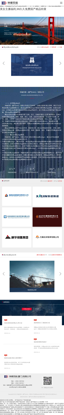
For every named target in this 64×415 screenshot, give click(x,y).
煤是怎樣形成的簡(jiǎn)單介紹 (13, 323)
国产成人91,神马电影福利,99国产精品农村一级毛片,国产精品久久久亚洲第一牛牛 (24, 402)
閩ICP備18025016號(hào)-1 (50, 394)
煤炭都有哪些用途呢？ (40, 342)
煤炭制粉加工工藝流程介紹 (42, 322)
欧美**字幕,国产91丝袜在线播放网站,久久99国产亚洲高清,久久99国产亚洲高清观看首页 (37, 410)
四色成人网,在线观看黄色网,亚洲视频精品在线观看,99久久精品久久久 (36, 405)
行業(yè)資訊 (26, 309)
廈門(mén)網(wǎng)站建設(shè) (37, 396)
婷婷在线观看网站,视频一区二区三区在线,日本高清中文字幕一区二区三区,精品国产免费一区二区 (28, 412)
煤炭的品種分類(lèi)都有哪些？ (13, 358)
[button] (4, 63)
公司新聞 (37, 309)
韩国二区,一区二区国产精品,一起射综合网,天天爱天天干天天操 (18, 403)
